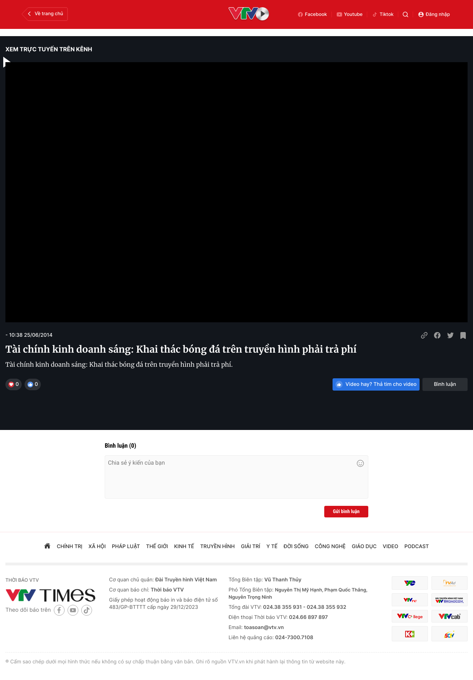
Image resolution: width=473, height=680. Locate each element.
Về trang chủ (44, 13)
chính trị (69, 546)
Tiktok (383, 14)
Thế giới (157, 546)
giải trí (250, 546)
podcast (416, 546)
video (390, 546)
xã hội (97, 546)
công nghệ (330, 546)
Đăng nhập (434, 14)
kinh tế (184, 546)
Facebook (312, 14)
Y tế (272, 546)
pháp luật (126, 546)
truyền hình (217, 546)
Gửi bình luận (346, 512)
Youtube (349, 14)
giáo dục (364, 546)
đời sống (296, 546)
